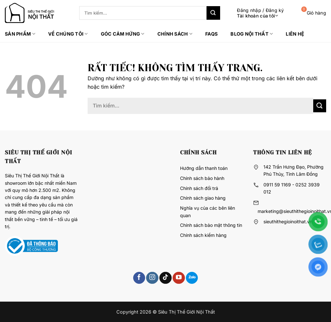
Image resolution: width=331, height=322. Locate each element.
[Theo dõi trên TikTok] (165, 278)
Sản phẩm (20, 34)
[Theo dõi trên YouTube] (179, 278)
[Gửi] (213, 13)
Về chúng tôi (68, 34)
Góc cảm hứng (122, 34)
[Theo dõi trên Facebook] (139, 278)
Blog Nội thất (251, 34)
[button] (255, 13)
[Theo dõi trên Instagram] (152, 278)
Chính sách (174, 34)
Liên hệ (295, 34)
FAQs (211, 34)
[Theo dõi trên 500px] (192, 278)
